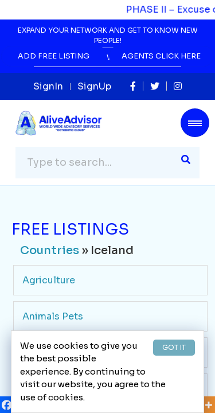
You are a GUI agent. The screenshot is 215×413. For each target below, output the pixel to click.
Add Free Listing (53, 56)
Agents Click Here (161, 56)
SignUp (94, 86)
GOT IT (174, 347)
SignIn (48, 86)
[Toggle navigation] (195, 122)
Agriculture (48, 280)
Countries (49, 250)
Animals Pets (52, 316)
